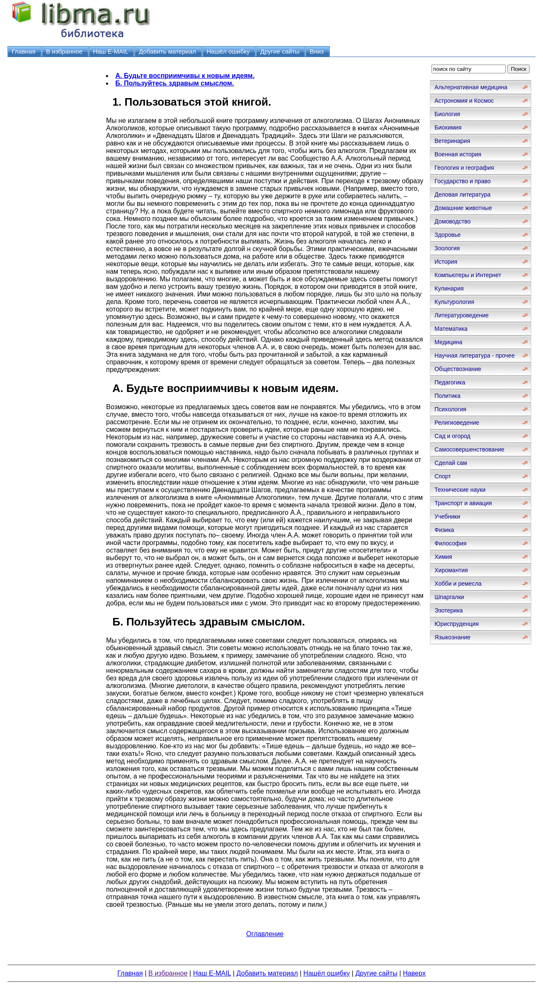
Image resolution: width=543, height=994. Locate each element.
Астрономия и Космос (464, 100)
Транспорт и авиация (463, 503)
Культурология (454, 301)
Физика (444, 530)
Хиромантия (451, 570)
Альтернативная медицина (470, 87)
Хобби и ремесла (457, 583)
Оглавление (265, 933)
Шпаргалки (449, 597)
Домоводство (452, 221)
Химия (443, 556)
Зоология (447, 248)
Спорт (442, 476)
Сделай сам (450, 462)
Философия (450, 543)
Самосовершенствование (469, 449)
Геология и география (464, 167)
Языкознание (452, 637)
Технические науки (460, 489)
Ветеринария (452, 141)
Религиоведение (456, 422)
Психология (450, 409)
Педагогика (449, 382)
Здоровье (447, 234)
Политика (447, 395)
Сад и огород (452, 436)
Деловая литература (462, 194)
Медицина (448, 342)
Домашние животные (463, 208)
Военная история (457, 154)
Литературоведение (461, 315)
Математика (451, 328)
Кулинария (449, 288)
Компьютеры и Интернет (467, 275)
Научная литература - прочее (474, 355)
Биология (447, 114)
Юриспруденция (456, 623)
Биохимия (447, 127)
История (445, 261)
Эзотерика (448, 610)
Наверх (414, 973)
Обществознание (457, 369)
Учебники (447, 516)
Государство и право (462, 181)
